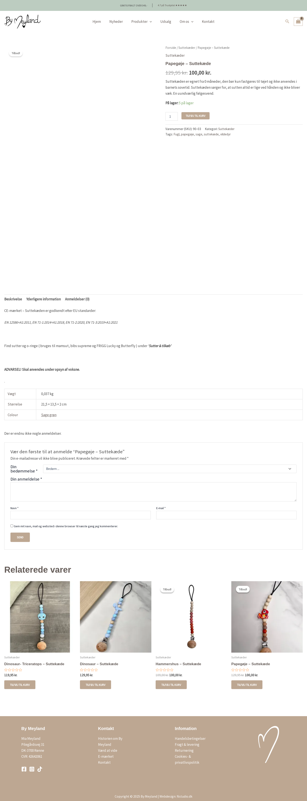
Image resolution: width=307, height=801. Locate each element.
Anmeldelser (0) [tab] (77, 295)
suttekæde (211, 131)
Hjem (100, 18)
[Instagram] (32, 766)
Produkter (142, 18)
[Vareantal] (171, 113)
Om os (184, 18)
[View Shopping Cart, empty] (298, 18)
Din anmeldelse (26, 475)
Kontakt (205, 18)
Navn (14, 505)
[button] (287, 18)
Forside (170, 44)
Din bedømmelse (24, 465)
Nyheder (118, 18)
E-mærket (106, 753)
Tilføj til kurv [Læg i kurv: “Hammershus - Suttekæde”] (172, 682)
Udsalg (165, 18)
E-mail (161, 505)
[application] (150, 18)
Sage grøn (48, 411)
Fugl (177, 131)
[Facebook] (24, 766)
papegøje (187, 131)
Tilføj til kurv (195, 112)
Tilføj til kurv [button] (20, 682)
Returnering (184, 747)
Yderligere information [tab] (43, 295)
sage (198, 131)
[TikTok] (39, 766)
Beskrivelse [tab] (13, 295)
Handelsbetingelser (190, 735)
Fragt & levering (187, 741)
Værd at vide (107, 747)
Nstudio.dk (184, 793)
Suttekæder (186, 44)
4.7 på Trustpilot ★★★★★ (172, 3)
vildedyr (225, 131)
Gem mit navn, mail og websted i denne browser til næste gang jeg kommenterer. (66, 523)
